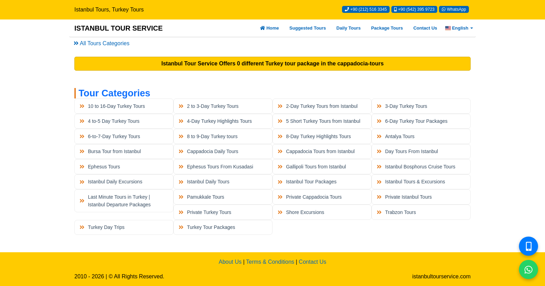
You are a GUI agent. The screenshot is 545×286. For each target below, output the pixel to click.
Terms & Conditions (270, 262)
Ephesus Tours (100, 166)
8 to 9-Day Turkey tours (208, 136)
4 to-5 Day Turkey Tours (109, 121)
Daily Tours (348, 28)
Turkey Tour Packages (207, 227)
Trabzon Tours (396, 212)
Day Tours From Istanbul (407, 151)
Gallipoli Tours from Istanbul (312, 166)
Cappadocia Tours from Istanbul (316, 151)
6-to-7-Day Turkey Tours (110, 136)
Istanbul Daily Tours (204, 181)
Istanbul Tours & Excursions (411, 181)
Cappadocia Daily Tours (208, 151)
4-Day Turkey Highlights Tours (215, 121)
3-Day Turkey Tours (402, 106)
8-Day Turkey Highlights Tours (314, 136)
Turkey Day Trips (102, 227)
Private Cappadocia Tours (310, 197)
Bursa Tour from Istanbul (110, 151)
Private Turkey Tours (205, 212)
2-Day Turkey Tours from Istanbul (318, 106)
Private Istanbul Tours (404, 197)
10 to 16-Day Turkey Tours (112, 106)
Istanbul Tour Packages (307, 181)
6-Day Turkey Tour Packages (412, 121)
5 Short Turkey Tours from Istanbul (319, 121)
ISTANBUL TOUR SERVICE (118, 28)
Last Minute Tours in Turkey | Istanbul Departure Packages (115, 200)
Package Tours (387, 28)
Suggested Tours (308, 28)
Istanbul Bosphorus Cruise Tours (416, 166)
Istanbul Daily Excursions (111, 181)
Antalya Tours (395, 136)
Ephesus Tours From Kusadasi (216, 166)
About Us (230, 262)
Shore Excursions (301, 212)
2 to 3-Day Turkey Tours (208, 106)
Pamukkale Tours (201, 197)
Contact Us (425, 28)
